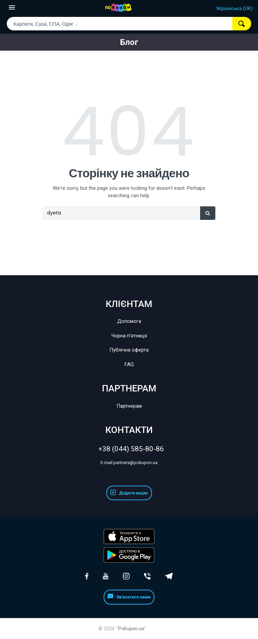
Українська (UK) (234, 8)
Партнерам (129, 406)
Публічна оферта (129, 350)
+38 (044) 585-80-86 (129, 449)
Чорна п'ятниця (129, 336)
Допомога (129, 321)
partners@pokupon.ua (129, 462)
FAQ (129, 364)
